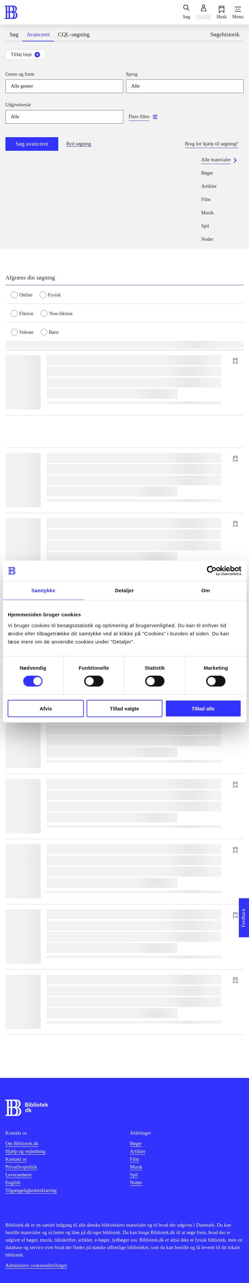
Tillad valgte (124, 708)
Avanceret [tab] (38, 34)
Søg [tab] (13, 34)
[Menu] (238, 12)
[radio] (25, 294)
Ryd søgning (78, 143)
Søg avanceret (32, 144)
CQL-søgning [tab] (74, 34)
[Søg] (186, 12)
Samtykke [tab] (43, 590)
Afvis (46, 708)
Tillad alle (203, 708)
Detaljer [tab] (124, 590)
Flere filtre (139, 116)
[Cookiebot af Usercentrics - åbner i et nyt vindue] (211, 571)
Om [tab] (206, 590)
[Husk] (221, 12)
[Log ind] (203, 12)
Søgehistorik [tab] (225, 34)
